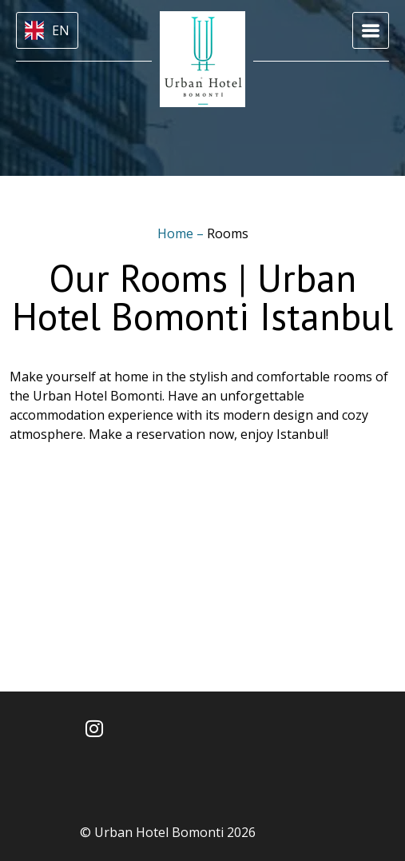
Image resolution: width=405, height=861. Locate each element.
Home (177, 233)
